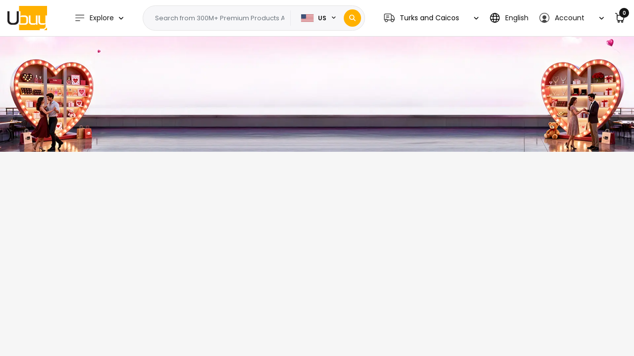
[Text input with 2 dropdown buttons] (220, 18)
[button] (431, 18)
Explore (94, 18)
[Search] (352, 18)
